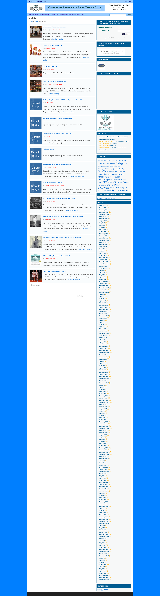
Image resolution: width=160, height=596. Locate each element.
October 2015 (103, 456)
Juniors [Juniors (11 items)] (112, 177)
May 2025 (102, 227)
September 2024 (104, 244)
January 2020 (103, 348)
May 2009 (102, 562)
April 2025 (102, 229)
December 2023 (103, 262)
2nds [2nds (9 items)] (99, 160)
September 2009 (104, 556)
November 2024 (104, 240)
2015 (36, 21)
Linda (53, 84)
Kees (48, 29)
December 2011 (103, 519)
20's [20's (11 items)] (102, 160)
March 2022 (102, 303)
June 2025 (102, 225)
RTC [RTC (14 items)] (126, 188)
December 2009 (103, 549)
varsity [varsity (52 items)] (111, 190)
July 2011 (102, 525)
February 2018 (103, 396)
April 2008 (102, 571)
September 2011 (104, 523)
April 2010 (102, 545)
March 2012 (102, 515)
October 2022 (103, 290)
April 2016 (102, 443)
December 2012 (103, 506)
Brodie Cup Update (48, 149)
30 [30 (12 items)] (105, 160)
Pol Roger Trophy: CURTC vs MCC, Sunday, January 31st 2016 (62, 100)
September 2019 (104, 357)
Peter (51, 29)
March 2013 (102, 499)
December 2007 (103, 577)
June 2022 (102, 296)
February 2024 (103, 257)
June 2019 (102, 363)
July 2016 (102, 437)
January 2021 (103, 331)
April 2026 (102, 205)
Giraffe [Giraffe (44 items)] (102, 171)
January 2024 (103, 259)
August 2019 (103, 359)
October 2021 (103, 313)
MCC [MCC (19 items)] (105, 182)
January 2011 (103, 532)
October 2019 (103, 355)
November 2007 (104, 579)
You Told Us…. (102, 133)
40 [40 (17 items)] (107, 161)
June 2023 (102, 272)
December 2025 (103, 212)
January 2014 (103, 484)
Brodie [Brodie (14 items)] (100, 163)
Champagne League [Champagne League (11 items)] (103, 166)
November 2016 (104, 428)
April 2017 (102, 417)
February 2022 (103, 305)
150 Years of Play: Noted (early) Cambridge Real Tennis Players (62, 237)
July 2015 (102, 461)
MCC (48, 102)
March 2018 (102, 393)
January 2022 (103, 307)
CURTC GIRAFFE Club (37, 1)
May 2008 (102, 569)
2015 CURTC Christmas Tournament (54, 27)
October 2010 (103, 538)
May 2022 (102, 298)
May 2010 (102, 543)
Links (82, 14)
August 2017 (103, 409)
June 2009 (102, 560)
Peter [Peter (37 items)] (117, 185)
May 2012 (102, 510)
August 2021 (103, 318)
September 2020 (104, 335)
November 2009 (104, 551)
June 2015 (102, 463)
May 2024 (102, 251)
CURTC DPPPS (103, 590)
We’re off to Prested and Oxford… (53, 182)
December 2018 (103, 376)
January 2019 (103, 374)
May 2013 (102, 495)
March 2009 (102, 564)
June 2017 (102, 413)
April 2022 (102, 301)
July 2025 (102, 223)
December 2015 (103, 452)
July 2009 (102, 558)
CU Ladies (48, 84)
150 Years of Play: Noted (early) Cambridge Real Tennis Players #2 (63, 216)
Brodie (48, 69)
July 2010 (102, 541)
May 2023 (102, 275)
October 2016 (103, 430)
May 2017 (102, 415)
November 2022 (104, 288)
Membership (45, 14)
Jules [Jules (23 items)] (107, 177)
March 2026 (102, 208)
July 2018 (102, 385)
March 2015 (102, 465)
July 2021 (102, 320)
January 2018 (103, 398)
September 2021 (104, 316)
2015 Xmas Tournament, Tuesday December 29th (57, 118)
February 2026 (103, 210)
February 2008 (103, 575)
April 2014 (102, 478)
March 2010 (102, 547)
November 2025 (104, 214)
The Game (31, 14)
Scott (54, 29)
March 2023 (102, 279)
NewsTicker (32, 18)
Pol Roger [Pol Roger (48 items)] (103, 187)
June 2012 (102, 508)
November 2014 (104, 471)
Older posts (34, 285)
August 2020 (103, 337)
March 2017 (102, 419)
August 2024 (103, 246)
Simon (60, 84)
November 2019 (104, 352)
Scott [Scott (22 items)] (100, 190)
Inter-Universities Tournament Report (54, 271)
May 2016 (102, 441)
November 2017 (104, 402)
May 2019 (102, 365)
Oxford (48, 167)
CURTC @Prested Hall (50, 66)
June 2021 (102, 322)
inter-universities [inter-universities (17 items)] (110, 174)
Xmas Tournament (60, 29)
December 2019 (103, 350)
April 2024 (102, 253)
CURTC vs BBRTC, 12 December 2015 (54, 81)
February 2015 (103, 467)
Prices (78, 14)
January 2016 (103, 450)
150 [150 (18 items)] (119, 160)
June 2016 (102, 439)
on (104, 137)
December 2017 (103, 400)
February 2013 (103, 502)
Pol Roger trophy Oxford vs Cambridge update (57, 164)
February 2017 (103, 422)
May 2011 (102, 528)
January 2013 (103, 504)
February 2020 (103, 346)
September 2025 (104, 218)
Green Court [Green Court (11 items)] (121, 171)
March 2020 (102, 344)
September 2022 (104, 292)
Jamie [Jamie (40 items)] (121, 174)
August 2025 (103, 221)
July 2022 (102, 294)
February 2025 (103, 233)
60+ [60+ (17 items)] (113, 161)
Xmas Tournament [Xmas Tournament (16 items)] (122, 190)
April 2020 (102, 342)
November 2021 (104, 311)
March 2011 (102, 530)
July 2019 (102, 361)
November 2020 (104, 333)
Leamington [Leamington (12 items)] (118, 179)
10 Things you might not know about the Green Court (59, 198)
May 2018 (102, 389)
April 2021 (102, 326)
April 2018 (102, 391)
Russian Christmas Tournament (52, 45)
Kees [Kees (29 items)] (117, 176)
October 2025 (103, 216)
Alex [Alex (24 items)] (124, 160)
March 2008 (102, 573)
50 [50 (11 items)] (110, 160)
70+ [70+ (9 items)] (116, 160)
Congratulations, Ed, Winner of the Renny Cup (57, 133)
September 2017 (104, 406)
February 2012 (103, 517)
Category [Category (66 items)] (121, 163)
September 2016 (104, 432)
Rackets (48, 136)
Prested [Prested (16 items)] (112, 188)
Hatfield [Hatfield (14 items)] (100, 174)
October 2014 (103, 473)
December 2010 (103, 534)
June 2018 (102, 387)
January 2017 (103, 424)
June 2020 (102, 339)
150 (48, 201)
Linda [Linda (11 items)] (124, 179)
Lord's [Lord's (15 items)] (100, 182)
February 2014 (103, 482)
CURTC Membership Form (106, 198)
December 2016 (103, 426)
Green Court (52, 201)
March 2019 (102, 370)
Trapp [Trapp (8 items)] (104, 190)
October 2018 (103, 381)
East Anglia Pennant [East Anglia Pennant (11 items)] (104, 169)
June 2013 (102, 493)
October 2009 (103, 553)
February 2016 (103, 448)
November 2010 (104, 536)
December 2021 (103, 309)
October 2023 (103, 266)
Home (31, 21)
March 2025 (102, 231)
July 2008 (102, 566)
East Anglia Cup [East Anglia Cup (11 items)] (115, 166)
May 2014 (102, 476)
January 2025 (103, 236)
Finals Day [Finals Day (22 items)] (119, 169)
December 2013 (103, 486)
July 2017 (102, 411)
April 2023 (102, 277)
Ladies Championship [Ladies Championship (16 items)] (106, 179)
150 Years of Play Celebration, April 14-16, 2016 (57, 256)
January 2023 (103, 283)
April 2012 (102, 512)
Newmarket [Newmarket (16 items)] (102, 185)
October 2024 (103, 242)
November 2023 (104, 264)
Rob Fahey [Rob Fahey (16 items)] (120, 188)
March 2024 (102, 255)
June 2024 (102, 249)
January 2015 (103, 469)
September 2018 (104, 383)
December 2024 (103, 238)
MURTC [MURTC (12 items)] (111, 182)
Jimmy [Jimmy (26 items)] (101, 177)
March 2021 (102, 329)
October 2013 (103, 489)
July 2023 (102, 270)
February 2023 (103, 281)
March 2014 (102, 480)
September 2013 (104, 491)
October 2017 (103, 404)
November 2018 (104, 378)
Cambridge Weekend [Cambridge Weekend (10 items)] (109, 163)
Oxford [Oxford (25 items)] (110, 185)
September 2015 (104, 458)
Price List (115, 143)
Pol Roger (52, 102)
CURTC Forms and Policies (120, 141)
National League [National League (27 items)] (122, 182)
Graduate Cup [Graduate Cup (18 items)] (112, 171)
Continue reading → (58, 39)
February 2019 (103, 372)
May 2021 (102, 324)
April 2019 (102, 368)
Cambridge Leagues (65, 14)
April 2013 (102, 497)
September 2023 (104, 268)
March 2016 (102, 445)
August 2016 (103, 435)
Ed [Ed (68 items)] (112, 168)
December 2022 (103, 285)
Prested (52, 69)
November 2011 (104, 521)
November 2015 (104, 454)
